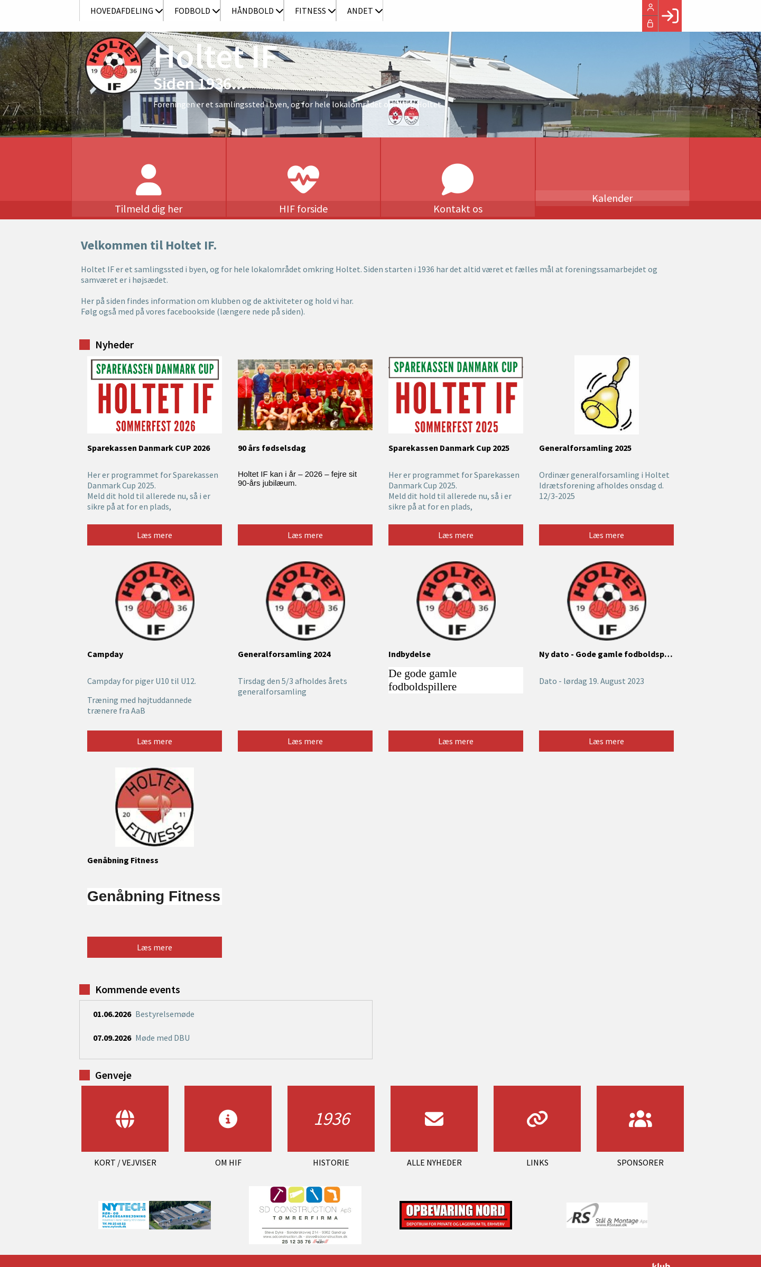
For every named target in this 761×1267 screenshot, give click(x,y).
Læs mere (154, 513)
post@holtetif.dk (314, 1250)
